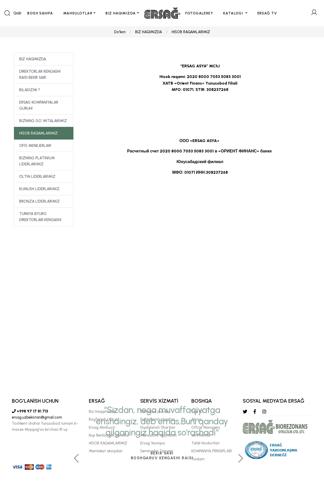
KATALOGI (233, 13)
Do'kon (120, 32)
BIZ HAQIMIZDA (121, 13)
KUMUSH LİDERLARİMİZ (39, 189)
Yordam (198, 459)
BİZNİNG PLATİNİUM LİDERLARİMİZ (37, 161)
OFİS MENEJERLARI (35, 145)
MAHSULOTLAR (77, 13)
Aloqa (196, 419)
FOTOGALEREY (199, 13)
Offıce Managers (205, 427)
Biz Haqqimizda (102, 411)
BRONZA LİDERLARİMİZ (39, 201)
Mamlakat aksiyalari (106, 451)
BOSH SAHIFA (40, 13)
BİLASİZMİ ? (29, 90)
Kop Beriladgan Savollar (109, 435)
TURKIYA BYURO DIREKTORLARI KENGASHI (40, 216)
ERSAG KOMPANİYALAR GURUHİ (38, 105)
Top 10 (197, 411)
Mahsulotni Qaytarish (158, 435)
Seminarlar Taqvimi (156, 451)
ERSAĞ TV (267, 13)
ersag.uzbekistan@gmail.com (37, 417)
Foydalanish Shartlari (157, 427)
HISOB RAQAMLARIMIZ (191, 32)
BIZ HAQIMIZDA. (33, 59)
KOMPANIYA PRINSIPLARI (211, 451)
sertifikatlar (201, 435)
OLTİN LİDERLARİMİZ (37, 176)
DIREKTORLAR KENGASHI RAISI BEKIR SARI (39, 74)
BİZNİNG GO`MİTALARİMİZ (43, 121)
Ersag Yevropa (152, 443)
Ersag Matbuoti (102, 427)
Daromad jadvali (154, 411)
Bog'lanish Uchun (103, 419)
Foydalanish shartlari (157, 419)
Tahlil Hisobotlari (205, 443)
